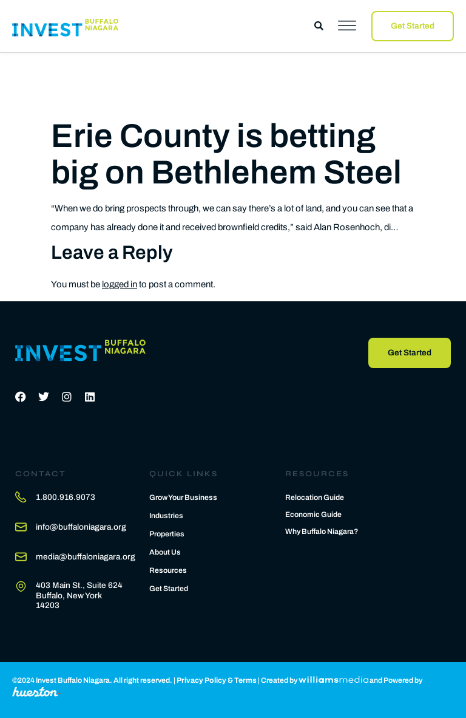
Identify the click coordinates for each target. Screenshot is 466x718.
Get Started (168, 588)
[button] (319, 26)
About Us (165, 552)
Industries (166, 515)
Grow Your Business (183, 497)
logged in (119, 284)
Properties (166, 534)
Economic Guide (313, 514)
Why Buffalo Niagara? (322, 531)
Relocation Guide (314, 497)
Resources (168, 570)
